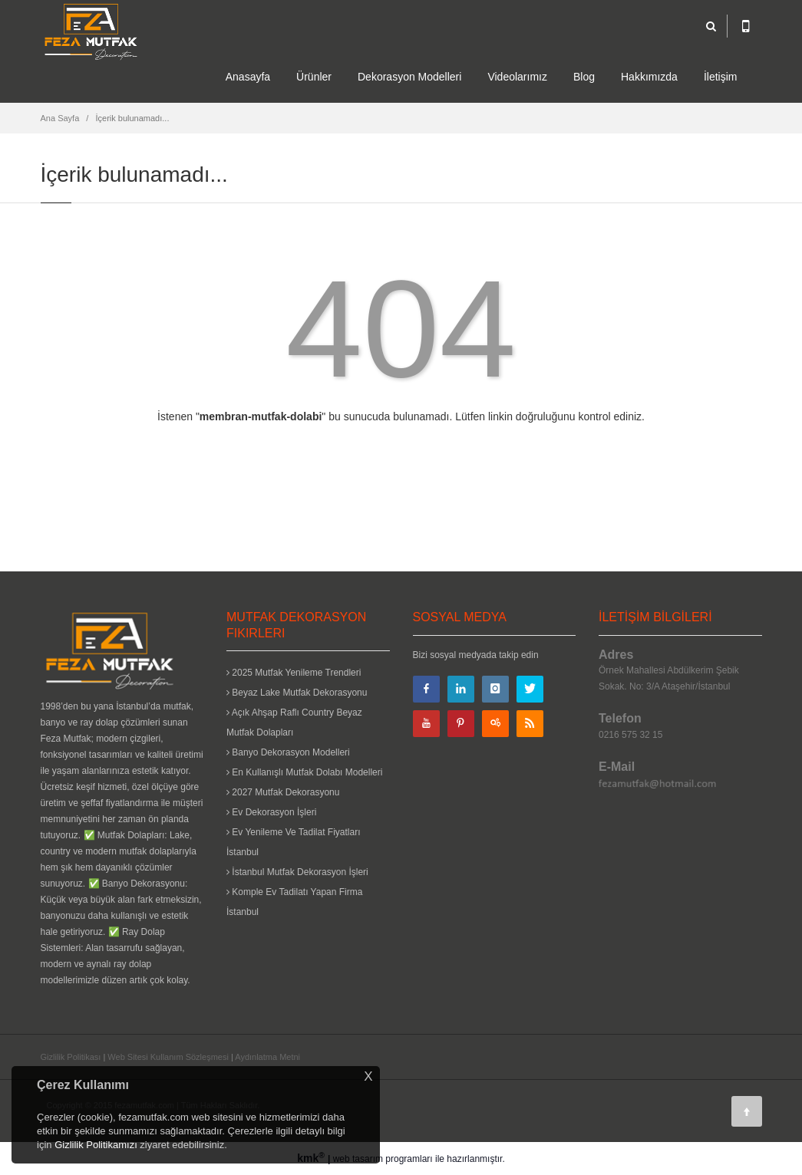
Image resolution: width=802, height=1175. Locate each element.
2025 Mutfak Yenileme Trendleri (293, 672)
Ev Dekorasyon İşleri (271, 812)
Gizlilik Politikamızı (95, 1144)
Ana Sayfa (60, 118)
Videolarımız (517, 77)
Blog (584, 77)
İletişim (721, 77)
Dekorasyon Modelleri (409, 77)
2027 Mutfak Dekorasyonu (282, 792)
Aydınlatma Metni (267, 1056)
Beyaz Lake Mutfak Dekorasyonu (296, 692)
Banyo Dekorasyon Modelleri (288, 752)
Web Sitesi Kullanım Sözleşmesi (168, 1056)
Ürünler (314, 77)
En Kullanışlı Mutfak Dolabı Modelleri (304, 772)
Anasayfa (248, 77)
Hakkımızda (649, 77)
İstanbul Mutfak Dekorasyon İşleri (297, 872)
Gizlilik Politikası (71, 1056)
